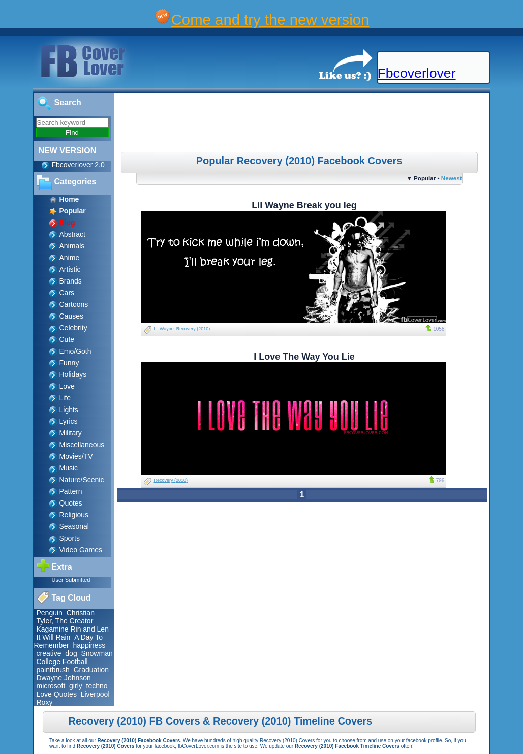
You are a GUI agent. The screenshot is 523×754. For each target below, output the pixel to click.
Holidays (73, 374)
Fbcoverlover (417, 73)
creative (49, 653)
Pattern (70, 491)
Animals (72, 246)
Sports (69, 538)
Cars (67, 293)
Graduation (91, 670)
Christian (81, 613)
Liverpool (95, 694)
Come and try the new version (270, 19)
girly (75, 686)
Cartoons (73, 304)
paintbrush (53, 670)
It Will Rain (54, 637)
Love (67, 386)
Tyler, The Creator (65, 621)
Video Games (81, 550)
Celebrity (73, 328)
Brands (70, 281)
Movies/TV (76, 456)
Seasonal (74, 526)
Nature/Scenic (81, 480)
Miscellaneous (82, 445)
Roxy (45, 702)
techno (97, 686)
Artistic (70, 269)
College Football (62, 661)
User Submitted (71, 580)
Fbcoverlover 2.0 (78, 165)
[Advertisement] (303, 124)
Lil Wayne (164, 328)
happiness (89, 645)
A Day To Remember (68, 641)
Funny (69, 363)
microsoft (51, 686)
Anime (69, 258)
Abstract (72, 234)
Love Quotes (57, 694)
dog (71, 653)
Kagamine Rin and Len (73, 629)
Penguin (50, 613)
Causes (71, 316)
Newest (451, 178)
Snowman (96, 653)
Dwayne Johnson (64, 678)
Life (65, 398)
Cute (67, 339)
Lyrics (68, 421)
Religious (74, 515)
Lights (68, 409)
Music (68, 468)
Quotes (70, 503)
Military (70, 433)
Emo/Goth (75, 351)
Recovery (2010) (193, 328)
